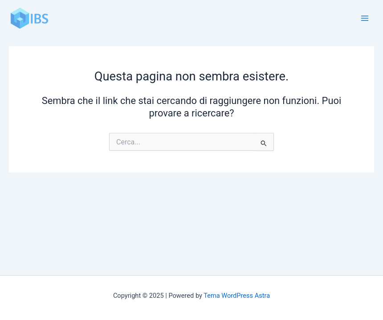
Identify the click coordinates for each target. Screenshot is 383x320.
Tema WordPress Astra (237, 296)
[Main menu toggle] (364, 18)
